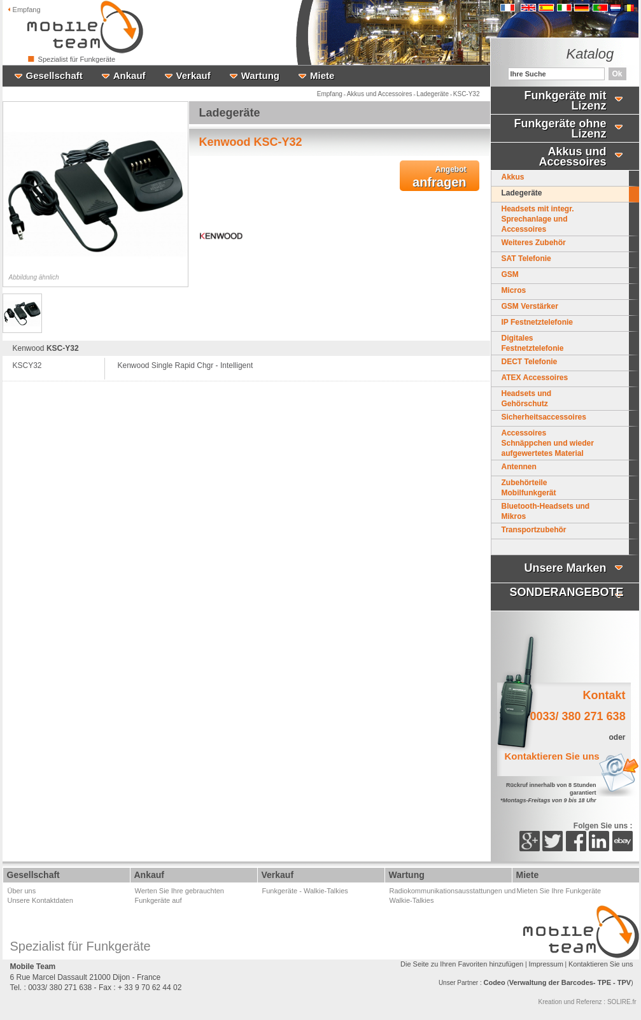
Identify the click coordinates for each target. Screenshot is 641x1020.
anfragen (439, 177)
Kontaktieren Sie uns (600, 964)
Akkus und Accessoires (379, 93)
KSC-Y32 (466, 93)
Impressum (545, 964)
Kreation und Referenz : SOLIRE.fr (588, 1001)
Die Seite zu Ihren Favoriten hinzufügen (461, 964)
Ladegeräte (432, 93)
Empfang (24, 9)
